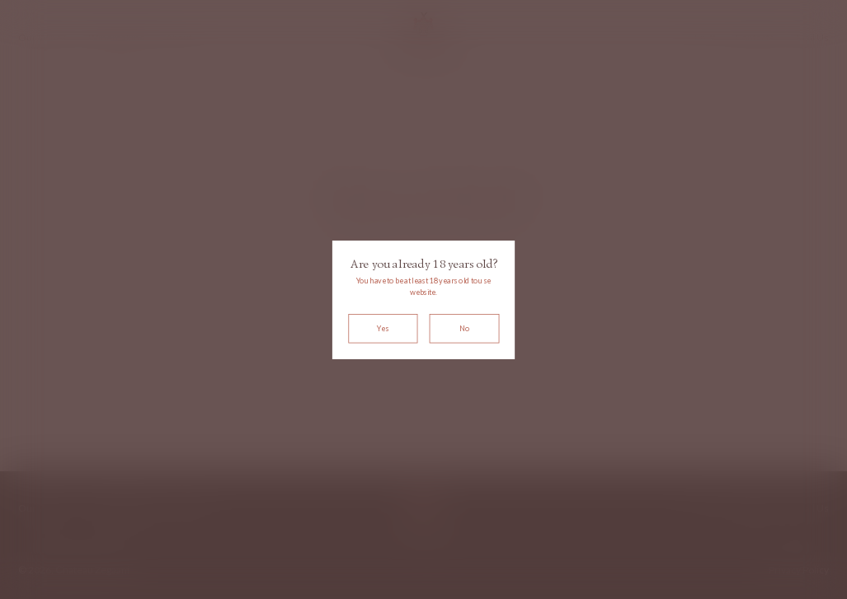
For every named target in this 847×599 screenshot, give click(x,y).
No (464, 328)
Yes (382, 328)
